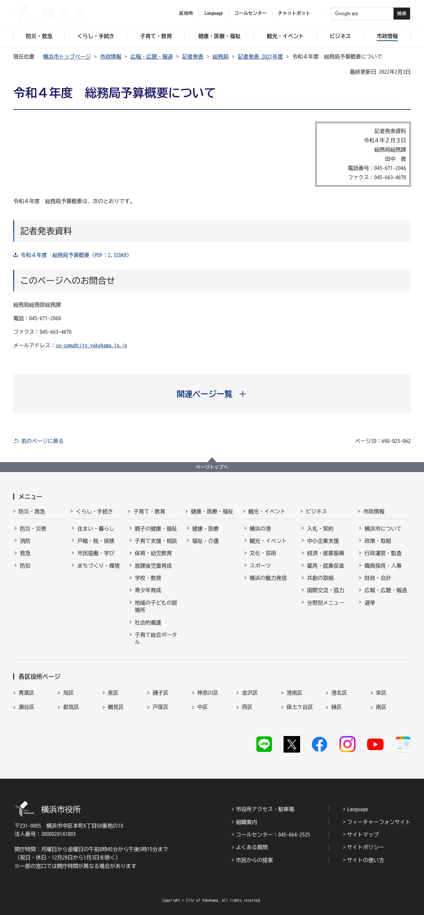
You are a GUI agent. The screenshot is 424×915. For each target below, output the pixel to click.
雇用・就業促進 (325, 565)
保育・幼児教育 (153, 553)
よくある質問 (252, 847)
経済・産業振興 (325, 553)
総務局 (221, 56)
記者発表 (192, 56)
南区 (381, 707)
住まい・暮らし (95, 528)
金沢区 (250, 692)
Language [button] (213, 13)
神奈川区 (208, 692)
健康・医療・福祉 (212, 511)
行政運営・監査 (382, 553)
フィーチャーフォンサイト (379, 822)
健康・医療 (205, 528)
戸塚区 (161, 707)
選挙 (369, 602)
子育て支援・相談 (156, 541)
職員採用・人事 (382, 565)
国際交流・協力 (325, 590)
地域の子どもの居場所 (156, 606)
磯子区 (161, 692)
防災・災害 (33, 528)
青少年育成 (148, 590)
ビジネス (316, 511)
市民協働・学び (95, 553)
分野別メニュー (325, 602)
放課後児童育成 (153, 565)
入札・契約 (320, 528)
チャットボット (294, 13)
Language (357, 809)
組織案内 (246, 822)
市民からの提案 (254, 860)
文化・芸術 (263, 553)
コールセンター (250, 13)
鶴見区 (116, 707)
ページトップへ (212, 467)
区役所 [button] (186, 13)
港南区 (294, 692)
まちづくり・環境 (98, 565)
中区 (202, 707)
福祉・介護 (205, 541)
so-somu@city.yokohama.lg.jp (91, 345)
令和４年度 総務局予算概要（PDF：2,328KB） (76, 255)
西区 (247, 707)
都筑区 (71, 707)
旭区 (68, 692)
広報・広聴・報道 (152, 56)
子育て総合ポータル (156, 638)
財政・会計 (377, 578)
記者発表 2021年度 (260, 56)
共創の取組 (320, 578)
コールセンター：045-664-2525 (273, 834)
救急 (25, 553)
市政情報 (110, 56)
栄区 (381, 692)
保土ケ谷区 (300, 707)
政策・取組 (377, 541)
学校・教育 (148, 578)
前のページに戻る (42, 441)
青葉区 (26, 692)
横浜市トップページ (67, 56)
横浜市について (382, 528)
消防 (25, 541)
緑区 (336, 707)
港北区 (339, 692)
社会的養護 (148, 622)
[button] (212, 394)
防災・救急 (32, 511)
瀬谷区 (26, 707)
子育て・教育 (149, 511)
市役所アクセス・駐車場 (265, 809)
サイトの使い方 (365, 860)
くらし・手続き (94, 511)
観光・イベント (267, 511)
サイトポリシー (365, 847)
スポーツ (260, 565)
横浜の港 (260, 528)
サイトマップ (363, 834)
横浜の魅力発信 (268, 578)
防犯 (25, 565)
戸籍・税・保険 (95, 541)
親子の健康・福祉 (156, 528)
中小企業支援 (323, 541)
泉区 (113, 692)
